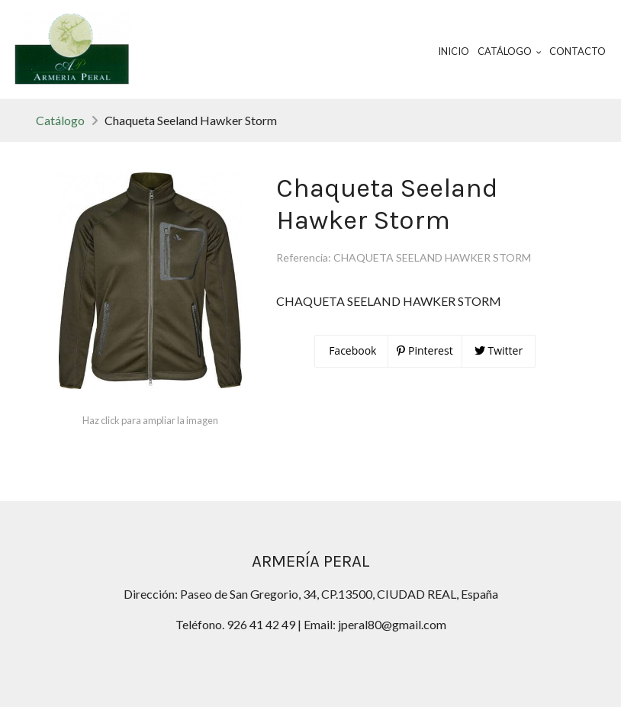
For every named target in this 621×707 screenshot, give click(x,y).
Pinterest (424, 350)
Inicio (453, 51)
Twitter (499, 350)
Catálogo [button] (510, 51)
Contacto (577, 51)
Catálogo (60, 120)
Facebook (352, 350)
